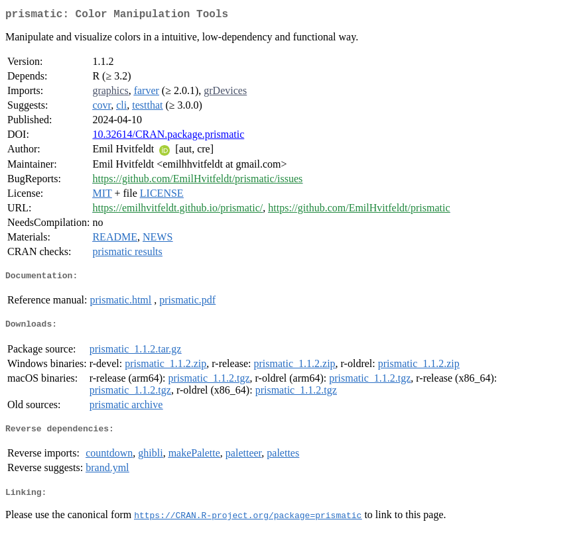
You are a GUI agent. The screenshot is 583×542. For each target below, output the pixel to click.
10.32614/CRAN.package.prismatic (168, 136)
